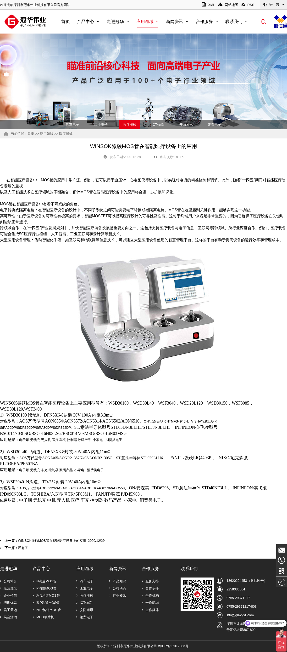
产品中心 (88, 21)
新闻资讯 (177, 21)
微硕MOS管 (28, 403)
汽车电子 (72, 124)
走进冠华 (118, 21)
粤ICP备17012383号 (173, 646)
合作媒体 (150, 610)
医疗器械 (129, 124)
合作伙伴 (150, 588)
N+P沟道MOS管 (47, 610)
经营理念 (8, 588)
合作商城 (150, 603)
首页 (65, 21)
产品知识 (117, 581)
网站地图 (228, 5)
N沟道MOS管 (44, 581)
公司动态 (117, 588)
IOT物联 (158, 124)
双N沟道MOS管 (46, 595)
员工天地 (8, 610)
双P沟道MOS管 (46, 603)
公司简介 (8, 581)
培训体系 (8, 603)
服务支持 (150, 581)
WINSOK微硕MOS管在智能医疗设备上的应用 (52, 541)
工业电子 (101, 124)
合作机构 (150, 595)
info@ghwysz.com (240, 615)
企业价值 (8, 595)
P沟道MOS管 (44, 588)
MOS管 (47, 180)
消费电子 (214, 124)
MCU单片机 (43, 617)
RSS (248, 5)
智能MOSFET (96, 216)
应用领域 (147, 21)
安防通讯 (186, 124)
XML (208, 5)
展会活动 (8, 617)
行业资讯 (117, 595)
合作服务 (207, 21)
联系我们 (236, 21)
